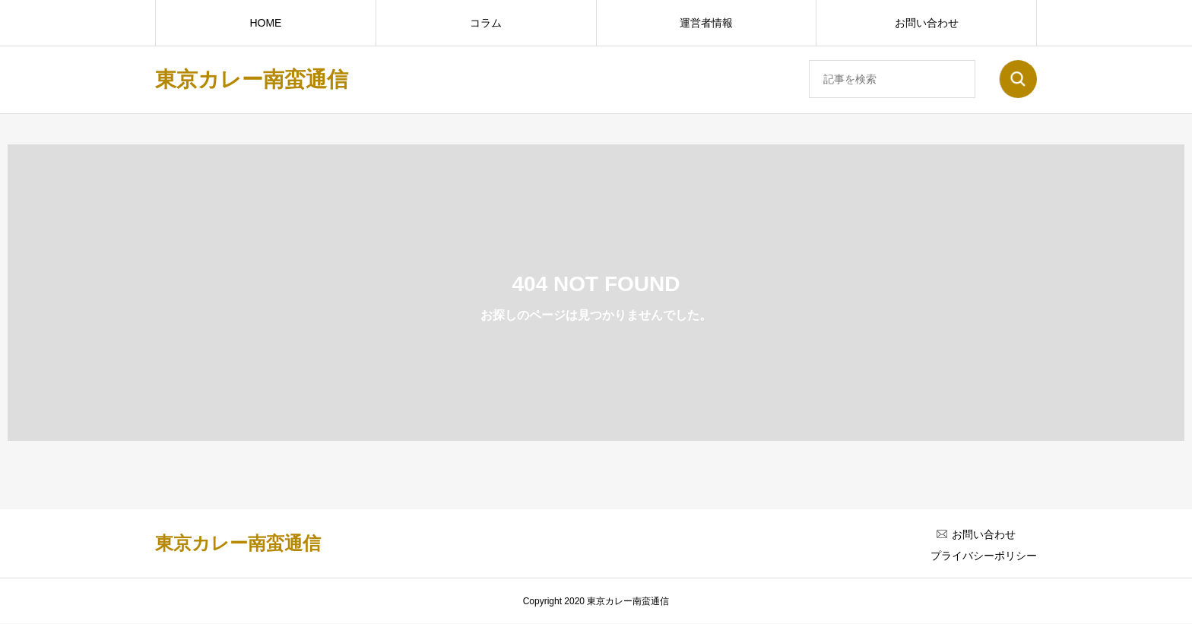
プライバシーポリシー (983, 556)
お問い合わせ (927, 23)
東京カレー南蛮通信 (251, 79)
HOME (265, 23)
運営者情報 (706, 23)
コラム (486, 23)
